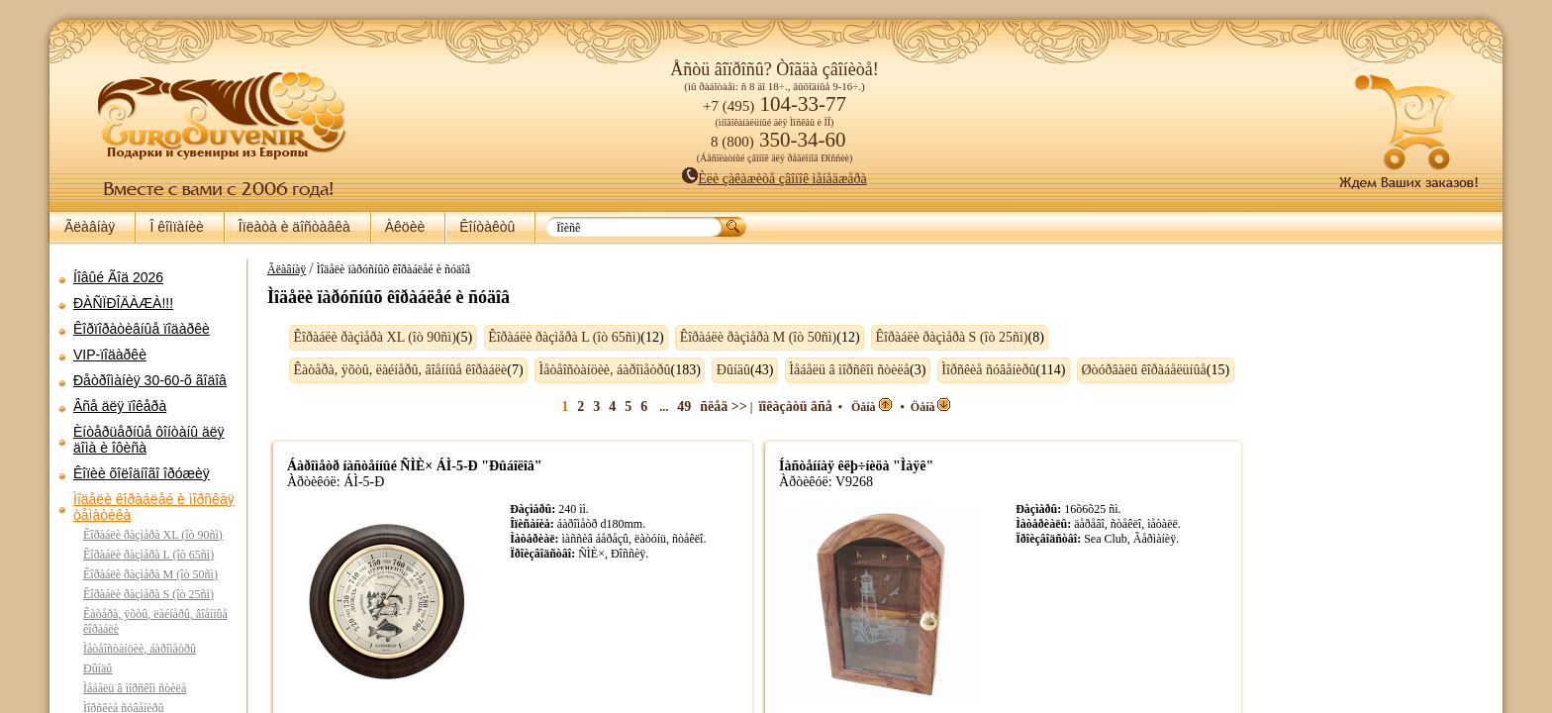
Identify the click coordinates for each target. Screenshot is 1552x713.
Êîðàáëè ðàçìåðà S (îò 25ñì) (148, 594)
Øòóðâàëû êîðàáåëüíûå (1133, 369)
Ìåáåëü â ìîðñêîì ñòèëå (134, 688)
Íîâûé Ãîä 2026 (118, 277)
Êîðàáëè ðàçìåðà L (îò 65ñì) (148, 554)
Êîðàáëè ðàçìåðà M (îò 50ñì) (150, 574)
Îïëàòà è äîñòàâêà (294, 227)
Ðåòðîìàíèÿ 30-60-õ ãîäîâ (150, 380)
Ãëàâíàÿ (89, 227)
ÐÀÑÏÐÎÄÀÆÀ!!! (123, 303)
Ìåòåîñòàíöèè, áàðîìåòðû (139, 649)
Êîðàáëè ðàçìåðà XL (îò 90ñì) (153, 535)
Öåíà (876, 407)
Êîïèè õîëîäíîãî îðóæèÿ (141, 473)
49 (689, 406)
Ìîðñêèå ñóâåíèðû (978, 369)
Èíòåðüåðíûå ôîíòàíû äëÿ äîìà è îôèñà (149, 440)
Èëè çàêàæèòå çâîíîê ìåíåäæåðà (774, 178)
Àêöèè (405, 227)
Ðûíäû (97, 668)
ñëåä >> (728, 406)
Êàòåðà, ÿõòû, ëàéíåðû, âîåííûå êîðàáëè (391, 369)
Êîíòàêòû (487, 227)
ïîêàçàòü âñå (800, 406)
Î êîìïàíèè (176, 227)
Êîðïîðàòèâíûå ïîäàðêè (141, 329)
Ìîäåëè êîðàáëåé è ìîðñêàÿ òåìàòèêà (154, 507)
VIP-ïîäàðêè (109, 354)
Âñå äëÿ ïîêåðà (119, 406)
